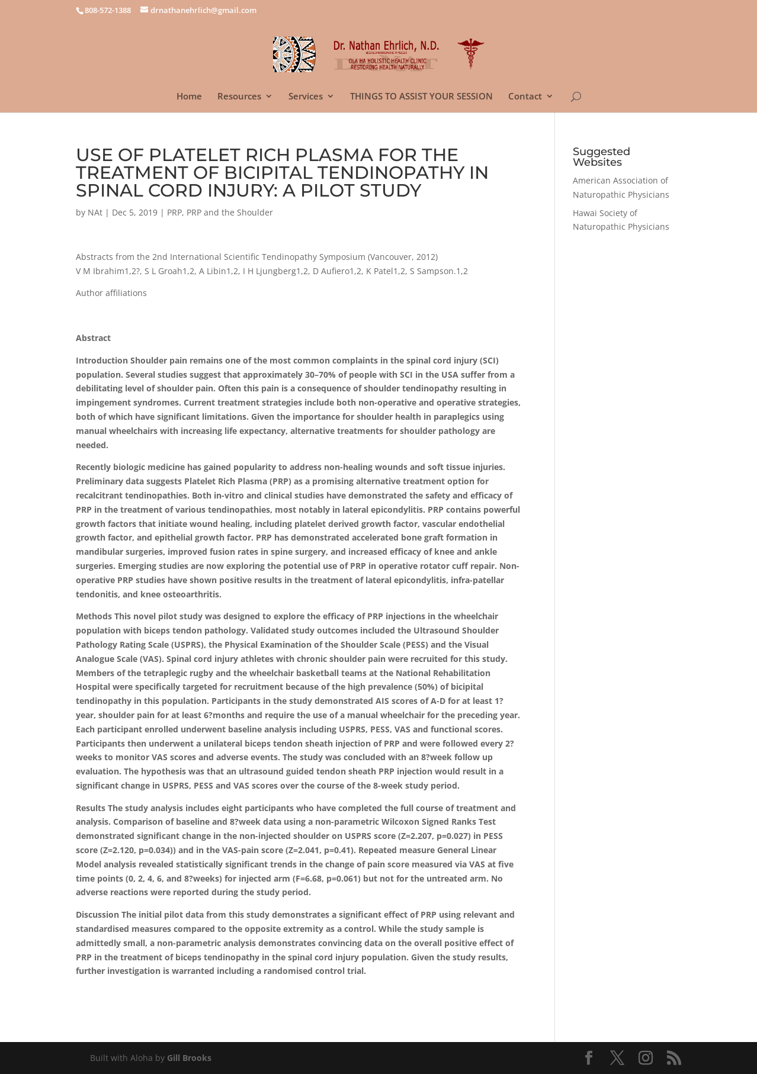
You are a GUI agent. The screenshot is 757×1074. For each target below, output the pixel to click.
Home (189, 97)
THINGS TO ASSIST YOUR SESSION (421, 97)
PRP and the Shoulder (230, 212)
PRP (174, 212)
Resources (239, 97)
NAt (95, 212)
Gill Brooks (189, 1057)
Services (305, 97)
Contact (525, 97)
